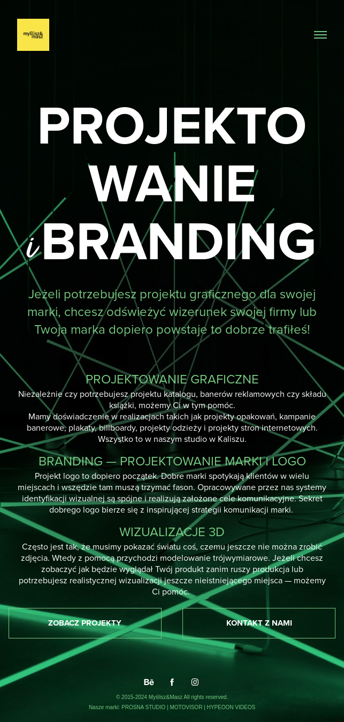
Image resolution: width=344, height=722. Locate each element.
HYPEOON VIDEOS (231, 707)
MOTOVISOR (187, 707)
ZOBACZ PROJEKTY (84, 623)
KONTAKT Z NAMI (259, 623)
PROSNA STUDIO (144, 707)
